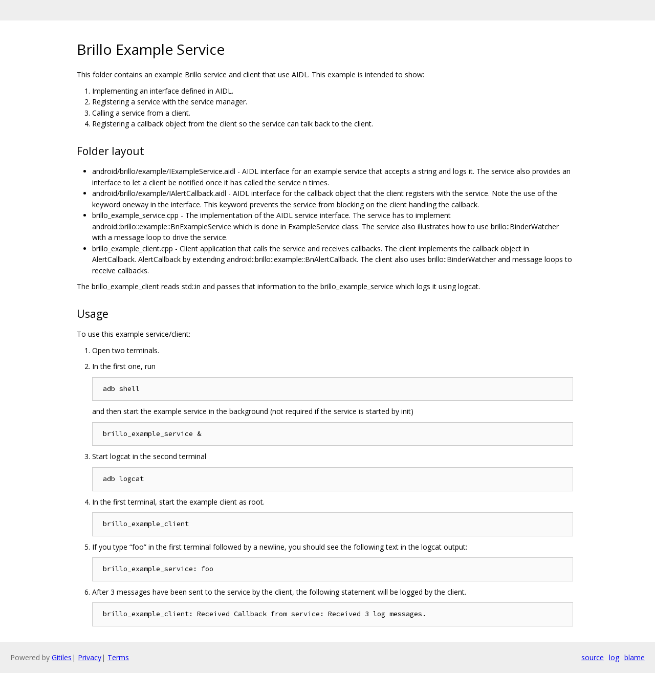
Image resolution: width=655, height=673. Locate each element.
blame (634, 657)
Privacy (89, 657)
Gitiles (62, 657)
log (614, 657)
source (592, 657)
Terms (118, 657)
